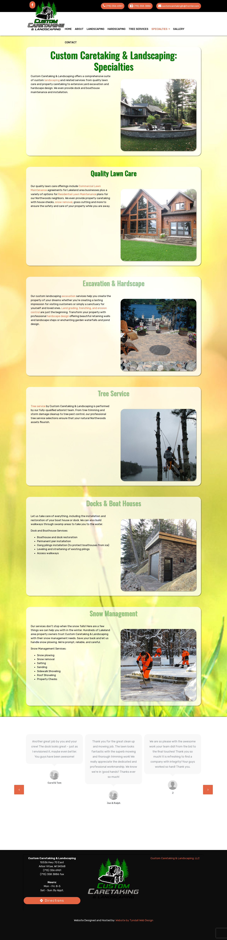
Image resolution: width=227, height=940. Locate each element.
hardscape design (58, 316)
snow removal (78, 202)
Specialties (159, 28)
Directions (52, 901)
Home (68, 28)
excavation (68, 296)
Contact (71, 42)
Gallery (178, 28)
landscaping (59, 80)
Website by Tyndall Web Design (135, 920)
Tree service (38, 406)
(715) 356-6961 (114, 6)
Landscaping (95, 28)
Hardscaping (116, 28)
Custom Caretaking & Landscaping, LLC (175, 858)
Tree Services (138, 28)
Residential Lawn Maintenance (77, 194)
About (79, 28)
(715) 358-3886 (142, 6)
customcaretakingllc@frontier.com (180, 6)
